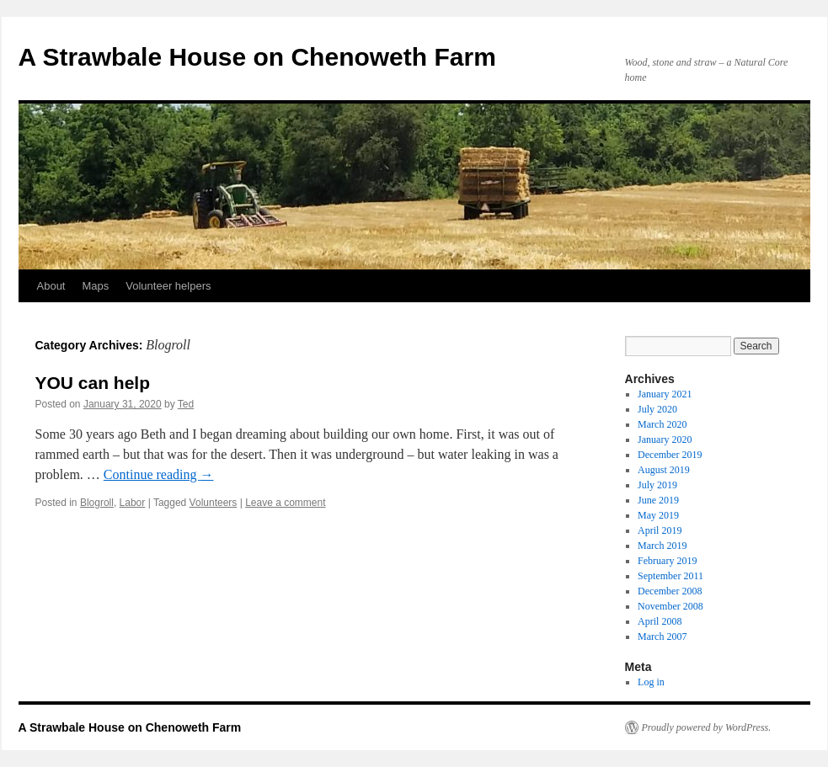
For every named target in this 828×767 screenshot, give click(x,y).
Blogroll (97, 503)
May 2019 (658, 515)
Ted (186, 404)
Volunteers (214, 503)
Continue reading (159, 474)
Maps (95, 286)
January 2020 (665, 439)
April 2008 (659, 621)
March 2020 (662, 424)
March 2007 (662, 636)
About (51, 286)
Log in (651, 682)
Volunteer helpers (168, 286)
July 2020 (657, 409)
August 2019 (664, 470)
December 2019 (670, 455)
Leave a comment (285, 503)
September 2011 (670, 576)
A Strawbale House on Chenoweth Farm (257, 57)
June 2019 (658, 500)
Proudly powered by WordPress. (707, 727)
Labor (133, 503)
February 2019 (667, 561)
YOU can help (93, 382)
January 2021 (665, 394)
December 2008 (670, 591)
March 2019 (662, 545)
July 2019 (657, 485)
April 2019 (659, 530)
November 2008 (670, 606)
